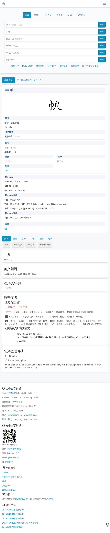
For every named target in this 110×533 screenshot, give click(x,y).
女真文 (60, 15)
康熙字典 (63, 66)
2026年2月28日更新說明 (13, 510)
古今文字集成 (9, 393)
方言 (41, 238)
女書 (70, 15)
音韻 (32, 238)
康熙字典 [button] (30, 245)
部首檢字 (15, 66)
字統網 (5, 472)
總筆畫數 (40, 66)
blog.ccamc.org (15, 419)
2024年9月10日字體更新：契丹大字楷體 (20, 523)
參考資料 (49, 499)
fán (5, 127)
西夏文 (37, 15)
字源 (24, 238)
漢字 (27, 15)
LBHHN (7, 161)
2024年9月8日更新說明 (12, 527)
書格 (4, 481)
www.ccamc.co (30, 415)
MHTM (60, 161)
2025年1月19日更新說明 (13, 518)
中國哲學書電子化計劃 (12, 477)
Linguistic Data (8, 490)
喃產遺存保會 (21, 499)
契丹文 (48, 15)
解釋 (6, 238)
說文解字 (52, 66)
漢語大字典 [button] (17, 245)
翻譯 (50, 238)
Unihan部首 (27, 66)
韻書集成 (75, 66)
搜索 (102, 24)
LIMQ (6, 170)
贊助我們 (9, 462)
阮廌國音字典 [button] (45, 245)
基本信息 (8, 80)
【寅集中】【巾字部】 (17, 307)
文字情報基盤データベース (29, 80)
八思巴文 (81, 15)
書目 (15, 238)
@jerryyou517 (13, 453)
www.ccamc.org (15, 415)
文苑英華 (6, 485)
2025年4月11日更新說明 (13, 514)
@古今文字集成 (14, 449)
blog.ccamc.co (30, 419)
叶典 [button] (6, 245)
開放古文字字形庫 (90, 66)
